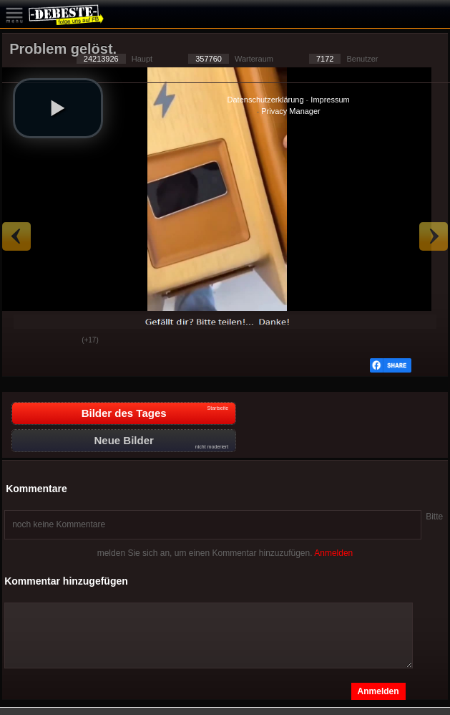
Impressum (329, 99)
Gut (24, 341)
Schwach (60, 341)
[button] (58, 108)
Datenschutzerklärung (266, 99)
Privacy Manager (291, 111)
